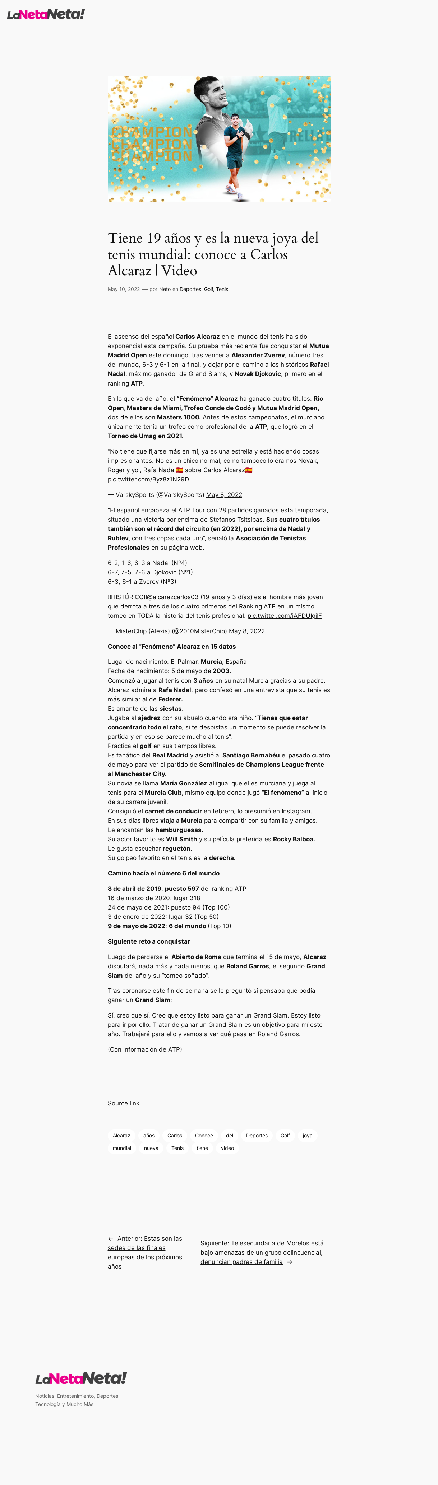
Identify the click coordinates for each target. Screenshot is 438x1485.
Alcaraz (121, 1135)
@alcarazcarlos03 (173, 597)
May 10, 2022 (124, 289)
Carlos (174, 1135)
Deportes (190, 289)
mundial (122, 1148)
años (149, 1135)
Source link (123, 1103)
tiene (202, 1148)
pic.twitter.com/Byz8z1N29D (148, 479)
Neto (165, 289)
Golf (208, 289)
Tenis (222, 289)
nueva (151, 1148)
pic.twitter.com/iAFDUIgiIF (285, 615)
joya (308, 1135)
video (227, 1148)
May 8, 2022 (224, 494)
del (229, 1135)
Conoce (204, 1135)
